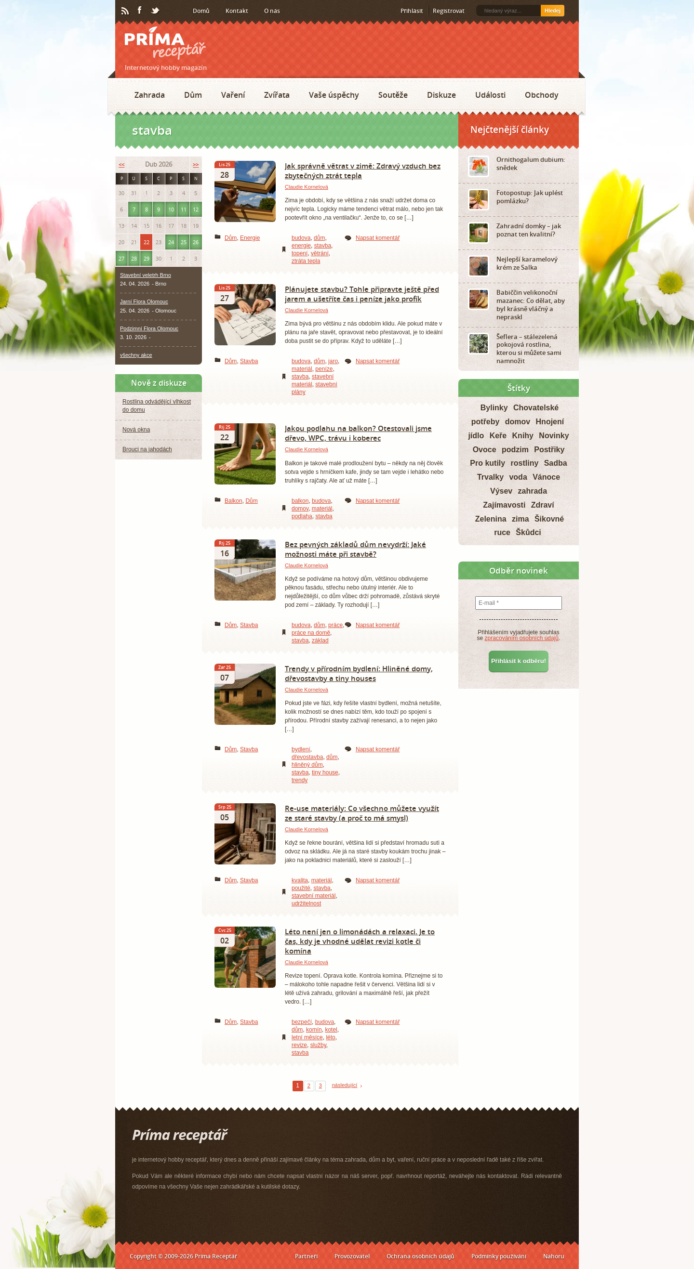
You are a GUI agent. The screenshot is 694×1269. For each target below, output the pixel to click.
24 (171, 242)
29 (146, 258)
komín (314, 1029)
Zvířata (277, 95)
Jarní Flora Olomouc (144, 301)
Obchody (542, 95)
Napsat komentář (378, 238)
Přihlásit (411, 11)
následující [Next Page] (345, 1085)
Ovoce (484, 449)
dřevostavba (307, 757)
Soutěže (393, 95)
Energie (250, 238)
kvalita (300, 880)
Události (490, 95)
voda (518, 477)
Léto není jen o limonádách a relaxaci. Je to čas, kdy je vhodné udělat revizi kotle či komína (360, 941)
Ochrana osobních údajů (420, 1256)
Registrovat (449, 11)
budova (301, 238)
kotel (331, 1029)
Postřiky (549, 449)
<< (121, 164)
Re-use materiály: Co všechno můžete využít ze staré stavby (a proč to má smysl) (362, 813)
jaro (333, 361)
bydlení (301, 749)
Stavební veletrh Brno (145, 275)
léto (330, 1037)
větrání (320, 253)
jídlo (476, 436)
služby (318, 1045)
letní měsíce (307, 1037)
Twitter (155, 11)
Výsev (501, 491)
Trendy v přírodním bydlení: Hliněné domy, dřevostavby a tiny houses (359, 673)
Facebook (140, 10)
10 (171, 209)
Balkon (233, 500)
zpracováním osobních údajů (522, 638)
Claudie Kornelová (306, 187)
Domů (201, 11)
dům (319, 238)
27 (121, 258)
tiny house (325, 772)
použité (301, 888)
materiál (302, 369)
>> (196, 164)
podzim (515, 449)
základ (320, 640)
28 (134, 258)
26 (196, 242)
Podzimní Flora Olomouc (149, 328)
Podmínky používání (498, 1256)
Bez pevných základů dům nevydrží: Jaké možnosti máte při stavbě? (355, 549)
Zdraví (542, 505)
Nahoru (553, 1256)
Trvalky (490, 477)
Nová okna (136, 429)
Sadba (555, 463)
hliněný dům (307, 764)
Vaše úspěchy (334, 95)
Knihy (523, 436)
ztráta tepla (306, 261)
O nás (272, 11)
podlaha (302, 516)
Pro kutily (487, 463)
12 (196, 209)
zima (520, 519)
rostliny (525, 463)
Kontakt (237, 11)
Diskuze (441, 95)
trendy (299, 780)
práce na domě (311, 632)
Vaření (233, 95)
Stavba (249, 361)
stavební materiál (313, 895)
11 (184, 209)
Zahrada (149, 95)
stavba (322, 245)
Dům (193, 95)
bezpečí (302, 1022)
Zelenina (491, 519)
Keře (498, 436)
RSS (125, 11)
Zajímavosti (504, 505)
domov (300, 508)
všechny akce (136, 355)
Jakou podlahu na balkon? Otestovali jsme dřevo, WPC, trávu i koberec (358, 433)
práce (335, 625)
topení (299, 253)
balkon (300, 500)
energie (301, 245)
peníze (324, 369)
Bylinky (494, 408)
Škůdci (528, 532)
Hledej (553, 10)
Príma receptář (165, 43)
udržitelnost (306, 903)
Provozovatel (352, 1256)
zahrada (532, 491)
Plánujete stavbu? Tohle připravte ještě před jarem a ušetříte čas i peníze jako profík (362, 293)
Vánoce (546, 477)
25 (184, 242)
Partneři (306, 1256)
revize (299, 1045)
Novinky (554, 436)
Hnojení (550, 422)
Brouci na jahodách (147, 449)
